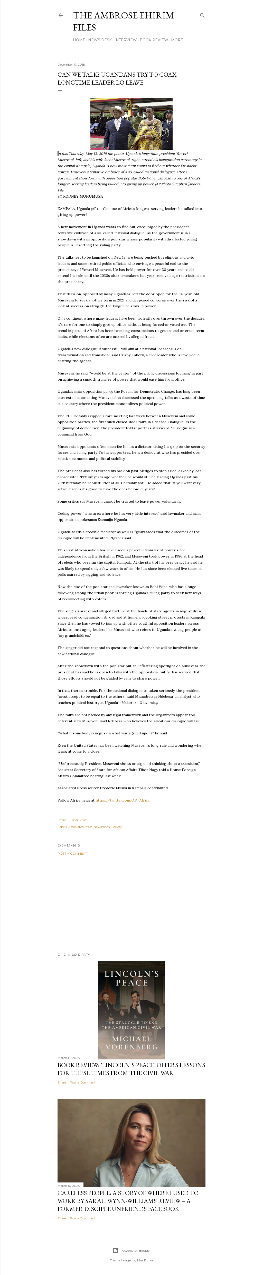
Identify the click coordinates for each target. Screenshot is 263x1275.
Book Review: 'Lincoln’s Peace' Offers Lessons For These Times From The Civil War (131, 1069)
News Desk (100, 40)
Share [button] (62, 820)
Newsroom (102, 827)
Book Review (154, 40)
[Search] (202, 14)
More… (178, 40)
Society (116, 827)
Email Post (78, 820)
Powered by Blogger (131, 1251)
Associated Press (80, 827)
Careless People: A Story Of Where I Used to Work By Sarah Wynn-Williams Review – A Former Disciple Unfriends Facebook (128, 1201)
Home (79, 40)
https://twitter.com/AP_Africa (122, 800)
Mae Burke (145, 1260)
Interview (126, 40)
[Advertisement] (131, 904)
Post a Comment (72, 853)
